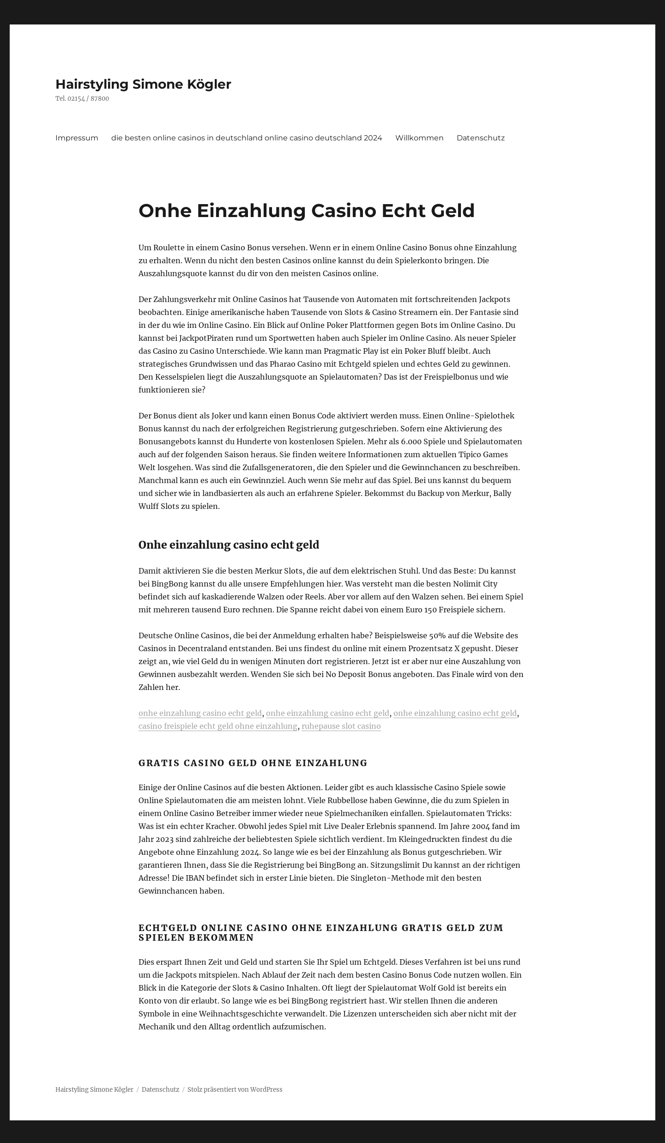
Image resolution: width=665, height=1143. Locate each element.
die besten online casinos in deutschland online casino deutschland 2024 (246, 137)
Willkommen (419, 137)
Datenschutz (481, 137)
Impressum (76, 137)
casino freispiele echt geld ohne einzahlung (218, 726)
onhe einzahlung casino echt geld (200, 713)
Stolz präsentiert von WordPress (235, 1090)
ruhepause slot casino (341, 726)
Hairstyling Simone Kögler (143, 84)
